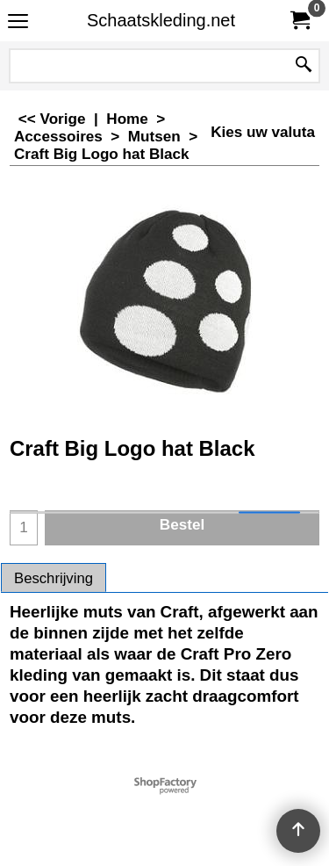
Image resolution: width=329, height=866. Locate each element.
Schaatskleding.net (161, 20)
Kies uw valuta (263, 132)
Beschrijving (53, 578)
